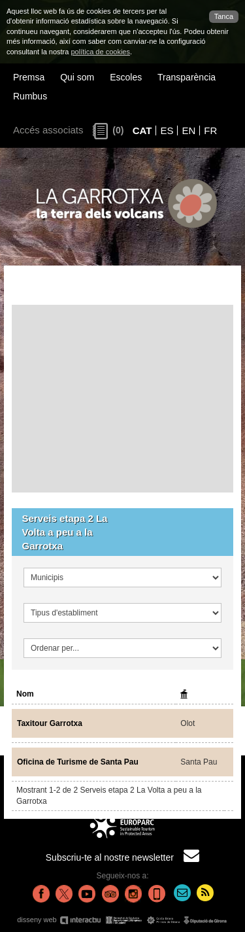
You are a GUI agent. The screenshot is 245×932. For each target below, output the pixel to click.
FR (210, 130)
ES (166, 130)
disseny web (122, 920)
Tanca (223, 16)
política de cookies (100, 52)
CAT (142, 130)
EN (188, 130)
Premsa (28, 77)
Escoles (126, 77)
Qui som (77, 77)
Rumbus (30, 96)
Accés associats (48, 129)
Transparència (186, 77)
